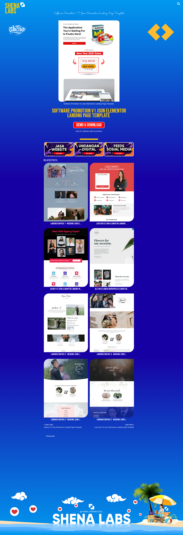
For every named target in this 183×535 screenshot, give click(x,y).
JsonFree (51, 137)
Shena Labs (12, 8)
